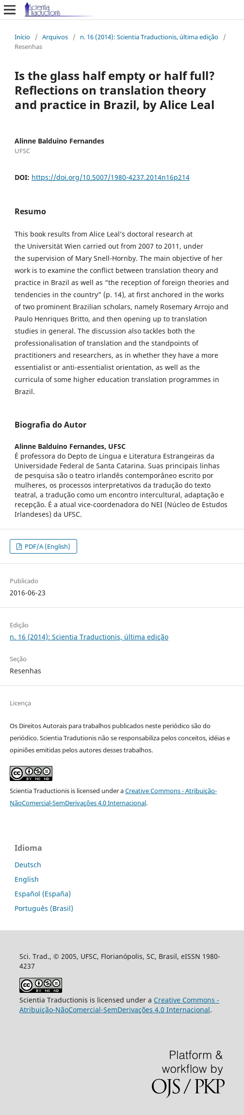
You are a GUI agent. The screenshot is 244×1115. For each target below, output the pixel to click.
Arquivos (55, 36)
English (27, 879)
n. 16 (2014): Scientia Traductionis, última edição (149, 36)
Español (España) (43, 893)
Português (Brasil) (44, 908)
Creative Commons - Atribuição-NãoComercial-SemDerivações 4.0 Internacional (119, 1004)
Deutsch (28, 864)
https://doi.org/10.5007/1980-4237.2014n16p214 (111, 177)
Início (22, 36)
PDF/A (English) (46, 546)
